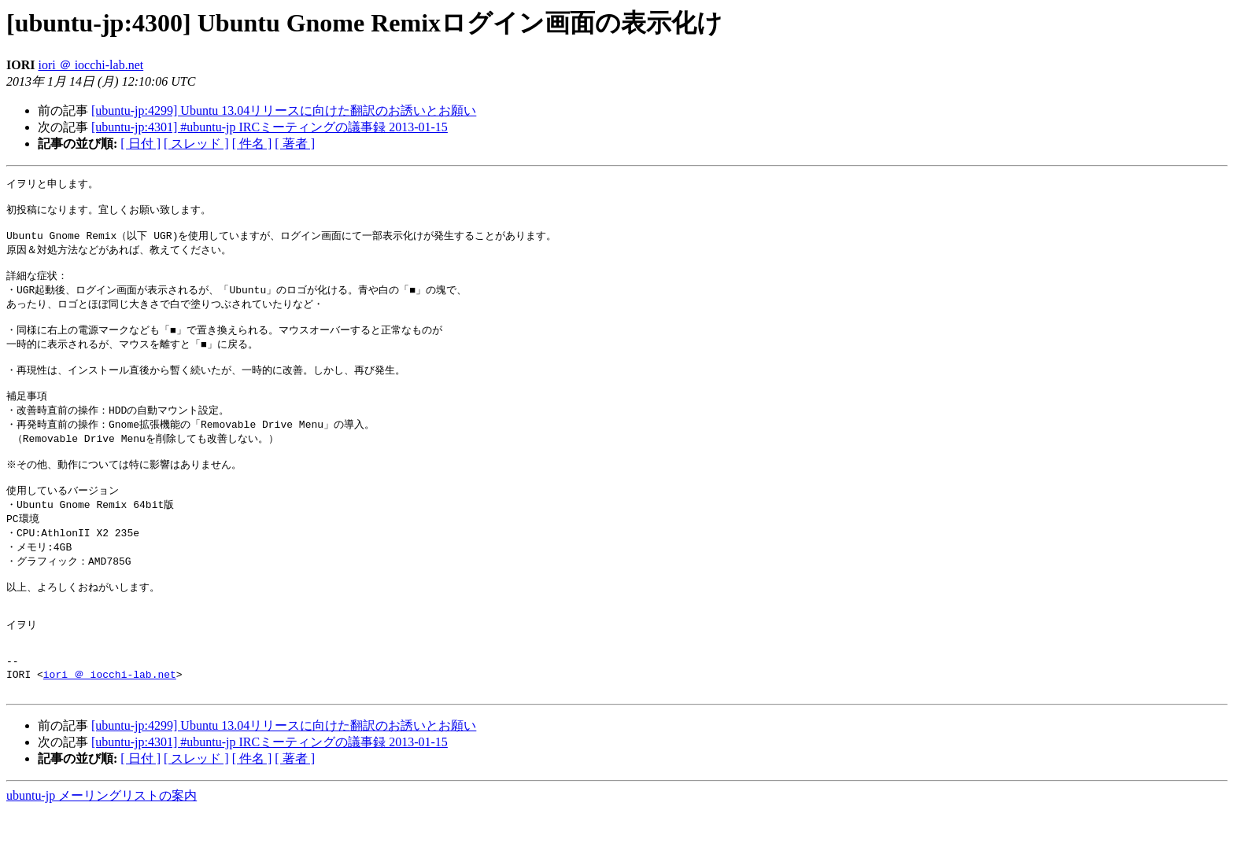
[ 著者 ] (295, 143)
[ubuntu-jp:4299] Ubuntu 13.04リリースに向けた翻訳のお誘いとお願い (283, 110)
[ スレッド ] (196, 143)
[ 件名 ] (252, 143)
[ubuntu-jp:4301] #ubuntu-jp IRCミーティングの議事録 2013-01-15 (269, 127)
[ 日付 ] (140, 143)
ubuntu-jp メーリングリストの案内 (101, 849)
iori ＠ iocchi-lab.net (90, 65)
